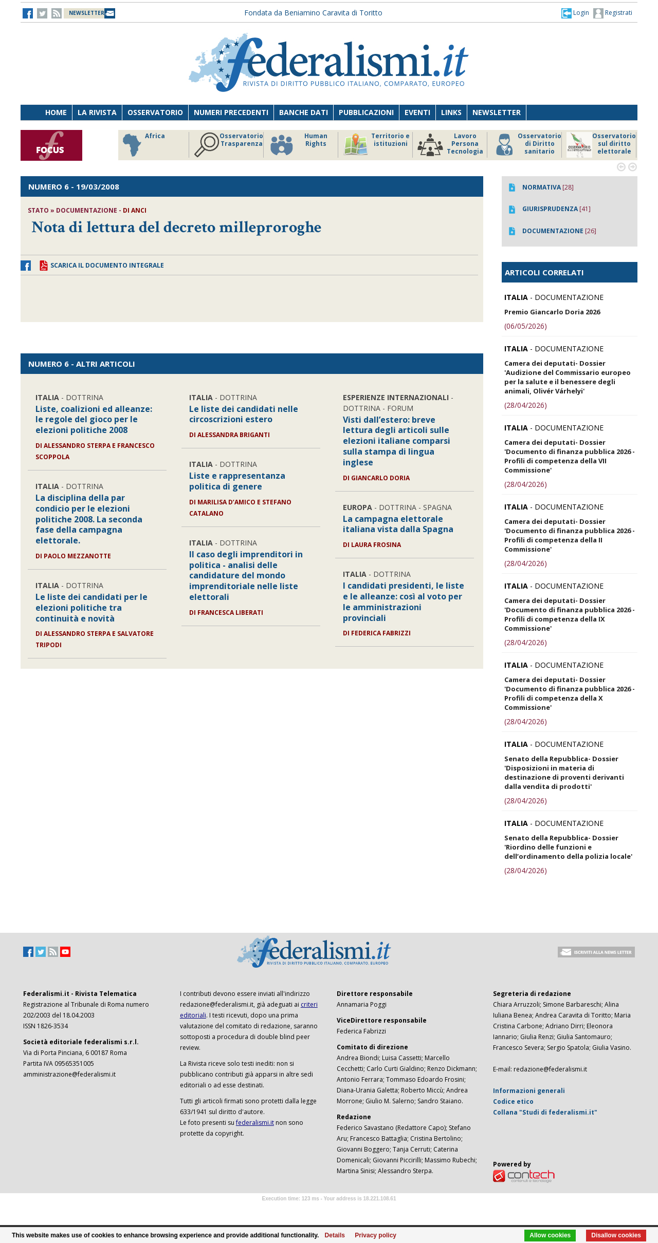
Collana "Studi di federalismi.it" (545, 1112)
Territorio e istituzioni (376, 145)
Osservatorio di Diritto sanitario (526, 145)
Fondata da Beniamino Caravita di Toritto (313, 12)
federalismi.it (255, 1122)
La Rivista (97, 112)
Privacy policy (375, 1235)
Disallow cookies (616, 1235)
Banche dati (303, 112)
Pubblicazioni (366, 112)
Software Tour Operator (329, 1210)
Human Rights (297, 145)
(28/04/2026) (525, 405)
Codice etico (513, 1101)
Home (56, 112)
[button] (575, 13)
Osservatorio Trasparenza (228, 145)
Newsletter (496, 112)
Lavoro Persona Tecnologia (450, 145)
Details (335, 1235)
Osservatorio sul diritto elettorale (601, 145)
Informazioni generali (529, 1090)
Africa (142, 145)
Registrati (612, 13)
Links (451, 112)
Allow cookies (550, 1235)
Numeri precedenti (231, 112)
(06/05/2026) (525, 326)
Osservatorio (155, 112)
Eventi (417, 112)
